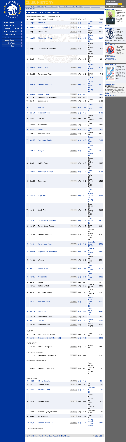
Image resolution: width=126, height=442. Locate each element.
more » (107, 25)
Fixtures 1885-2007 (37, 7)
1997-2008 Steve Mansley (35, 436)
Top (100, 435)
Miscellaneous (95, 7)
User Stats (48, 436)
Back (96, 435)
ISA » (114, 95)
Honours (48, 7)
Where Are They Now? (72, 7)
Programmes (85, 7)
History (27, 7)
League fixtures (110, 56)
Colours (61, 7)
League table (110, 58)
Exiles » (108, 95)
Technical (56, 436)
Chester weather (111, 59)
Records (55, 7)
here (107, 93)
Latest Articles (30, 8)
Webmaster (67, 436)
